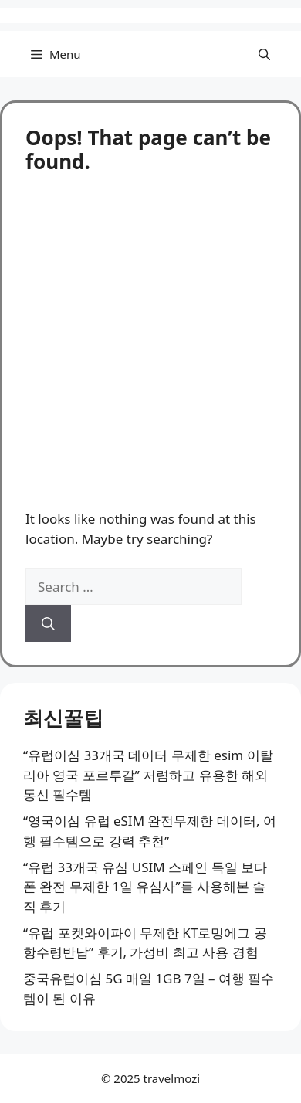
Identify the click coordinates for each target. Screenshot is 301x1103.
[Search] (48, 623)
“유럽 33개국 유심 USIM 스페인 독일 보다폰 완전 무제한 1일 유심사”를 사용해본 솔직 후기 (145, 886)
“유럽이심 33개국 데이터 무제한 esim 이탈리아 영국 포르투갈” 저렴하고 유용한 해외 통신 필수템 (148, 774)
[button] (264, 54)
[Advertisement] (150, 332)
